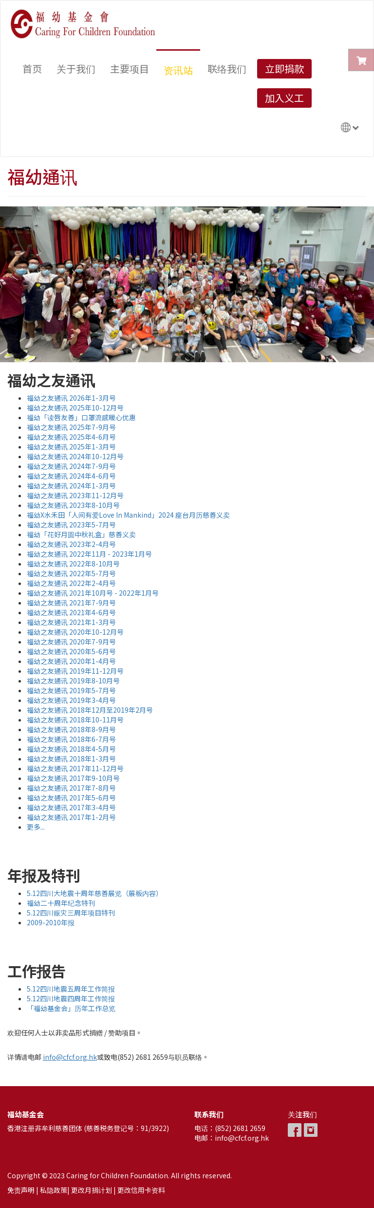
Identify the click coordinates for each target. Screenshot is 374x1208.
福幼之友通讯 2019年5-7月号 (71, 690)
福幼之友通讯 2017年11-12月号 (75, 768)
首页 (32, 68)
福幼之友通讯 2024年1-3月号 (71, 485)
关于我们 (75, 68)
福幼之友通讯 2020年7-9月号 (71, 641)
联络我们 (226, 68)
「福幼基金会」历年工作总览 (71, 1008)
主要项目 (129, 68)
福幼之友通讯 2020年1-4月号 (71, 661)
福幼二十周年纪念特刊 (61, 903)
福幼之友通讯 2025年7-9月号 (71, 427)
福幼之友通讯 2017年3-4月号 (71, 807)
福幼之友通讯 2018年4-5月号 (71, 749)
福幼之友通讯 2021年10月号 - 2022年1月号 (93, 593)
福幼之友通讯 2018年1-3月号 (71, 758)
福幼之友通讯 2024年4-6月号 (71, 476)
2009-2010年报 (51, 922)
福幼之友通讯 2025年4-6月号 (71, 437)
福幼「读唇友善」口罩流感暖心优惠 (81, 417)
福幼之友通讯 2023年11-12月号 (75, 495)
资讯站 (178, 70)
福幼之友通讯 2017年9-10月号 (73, 778)
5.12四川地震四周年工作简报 (71, 998)
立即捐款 (284, 68)
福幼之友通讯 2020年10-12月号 (75, 632)
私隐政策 (53, 1190)
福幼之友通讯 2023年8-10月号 (73, 505)
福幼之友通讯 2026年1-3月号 (71, 398)
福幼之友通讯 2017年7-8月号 (71, 788)
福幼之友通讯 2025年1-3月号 (71, 446)
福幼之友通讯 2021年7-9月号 (71, 602)
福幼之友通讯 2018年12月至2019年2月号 (90, 710)
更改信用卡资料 (141, 1190)
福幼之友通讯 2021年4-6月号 (71, 612)
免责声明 (21, 1190)
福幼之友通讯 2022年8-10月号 (73, 563)
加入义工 (284, 98)
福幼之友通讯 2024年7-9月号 (71, 466)
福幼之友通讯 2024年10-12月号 (75, 456)
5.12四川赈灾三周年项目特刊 (71, 912)
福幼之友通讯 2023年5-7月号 (71, 524)
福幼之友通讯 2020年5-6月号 (71, 651)
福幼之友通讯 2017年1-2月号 (71, 817)
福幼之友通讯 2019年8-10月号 (73, 680)
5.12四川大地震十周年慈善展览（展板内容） (95, 893)
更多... (36, 827)
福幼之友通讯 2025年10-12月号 (75, 407)
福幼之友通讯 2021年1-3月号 (71, 622)
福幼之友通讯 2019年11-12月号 (75, 671)
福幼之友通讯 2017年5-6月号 (71, 797)
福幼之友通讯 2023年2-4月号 (71, 544)
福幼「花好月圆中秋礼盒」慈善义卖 (81, 534)
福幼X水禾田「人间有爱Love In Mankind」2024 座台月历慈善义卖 (128, 515)
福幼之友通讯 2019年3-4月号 (71, 700)
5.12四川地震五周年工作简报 (71, 989)
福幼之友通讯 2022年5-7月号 (71, 573)
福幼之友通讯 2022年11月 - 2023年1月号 (89, 554)
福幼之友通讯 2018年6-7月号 (71, 739)
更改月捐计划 (91, 1190)
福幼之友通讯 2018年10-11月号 (75, 719)
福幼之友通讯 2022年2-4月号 (71, 583)
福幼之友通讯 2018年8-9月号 (71, 729)
